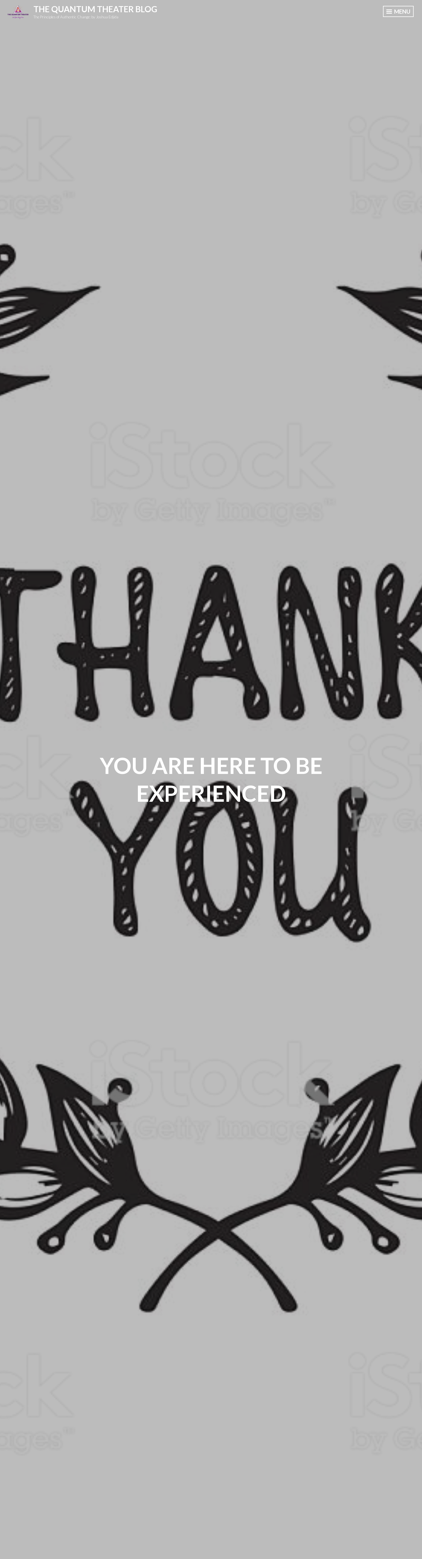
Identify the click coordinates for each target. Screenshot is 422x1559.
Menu (398, 11)
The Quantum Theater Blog (95, 9)
